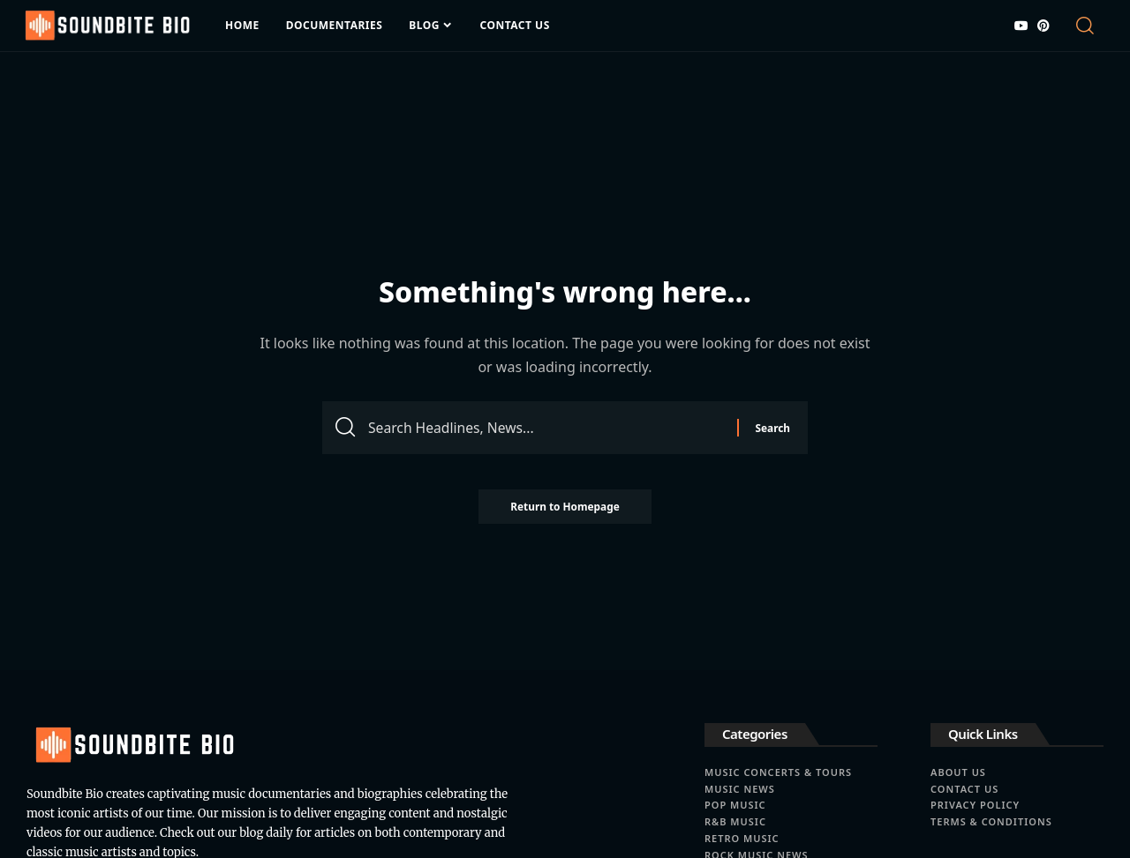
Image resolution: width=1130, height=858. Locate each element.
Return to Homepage (564, 509)
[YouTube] (1021, 25)
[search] (1088, 26)
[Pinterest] (1043, 25)
